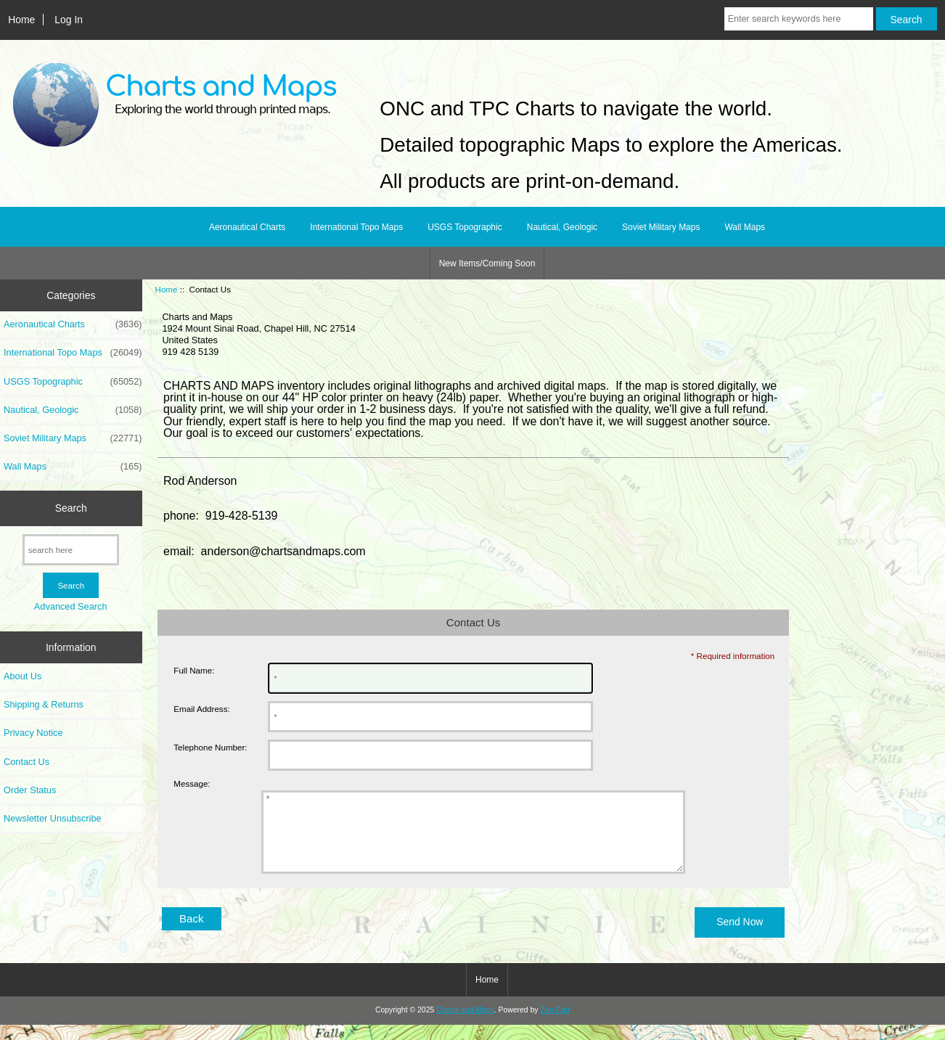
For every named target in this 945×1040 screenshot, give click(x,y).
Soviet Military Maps (661, 227)
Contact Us (26, 761)
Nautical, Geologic (562, 227)
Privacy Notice (33, 732)
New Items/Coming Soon (487, 263)
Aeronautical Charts (247, 227)
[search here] (70, 549)
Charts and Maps (465, 1025)
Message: (191, 784)
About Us (22, 676)
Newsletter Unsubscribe (53, 818)
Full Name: (193, 670)
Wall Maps (744, 227)
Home (21, 19)
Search (71, 508)
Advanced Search (70, 606)
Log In (68, 19)
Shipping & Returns (43, 704)
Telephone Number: (210, 747)
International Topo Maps (356, 227)
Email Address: (201, 708)
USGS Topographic (465, 227)
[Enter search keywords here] (798, 18)
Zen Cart (555, 1025)
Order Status (30, 790)
